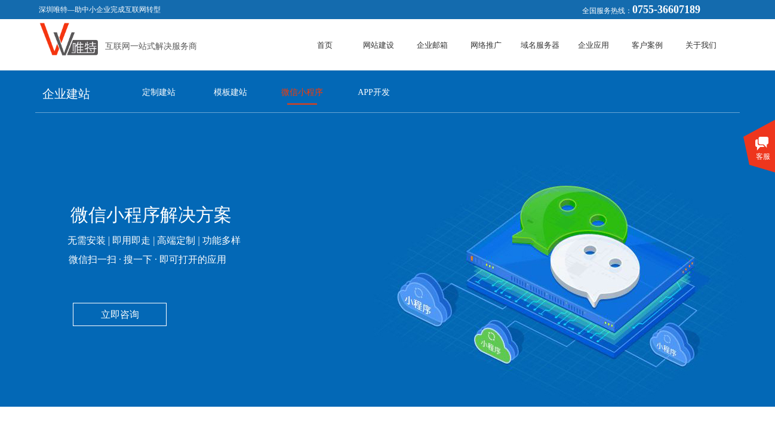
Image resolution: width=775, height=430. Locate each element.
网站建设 (378, 45)
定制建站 (159, 92)
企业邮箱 (432, 45)
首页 (325, 45)
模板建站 (230, 92)
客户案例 (647, 45)
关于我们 (700, 45)
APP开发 (374, 92)
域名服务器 (540, 45)
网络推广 (486, 45)
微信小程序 (302, 92)
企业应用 (593, 45)
